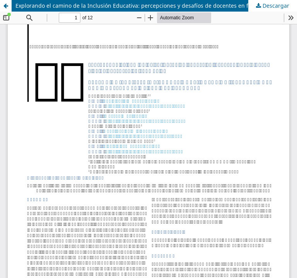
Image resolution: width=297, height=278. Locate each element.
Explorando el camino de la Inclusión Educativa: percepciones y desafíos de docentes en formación (144, 5)
